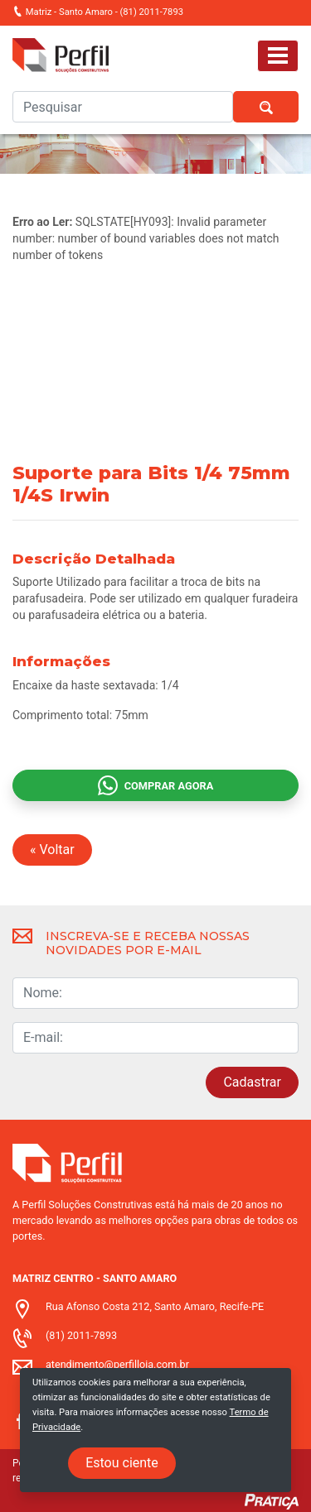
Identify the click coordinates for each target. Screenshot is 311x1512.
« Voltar (52, 849)
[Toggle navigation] (278, 56)
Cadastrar (252, 1082)
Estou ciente (121, 1463)
